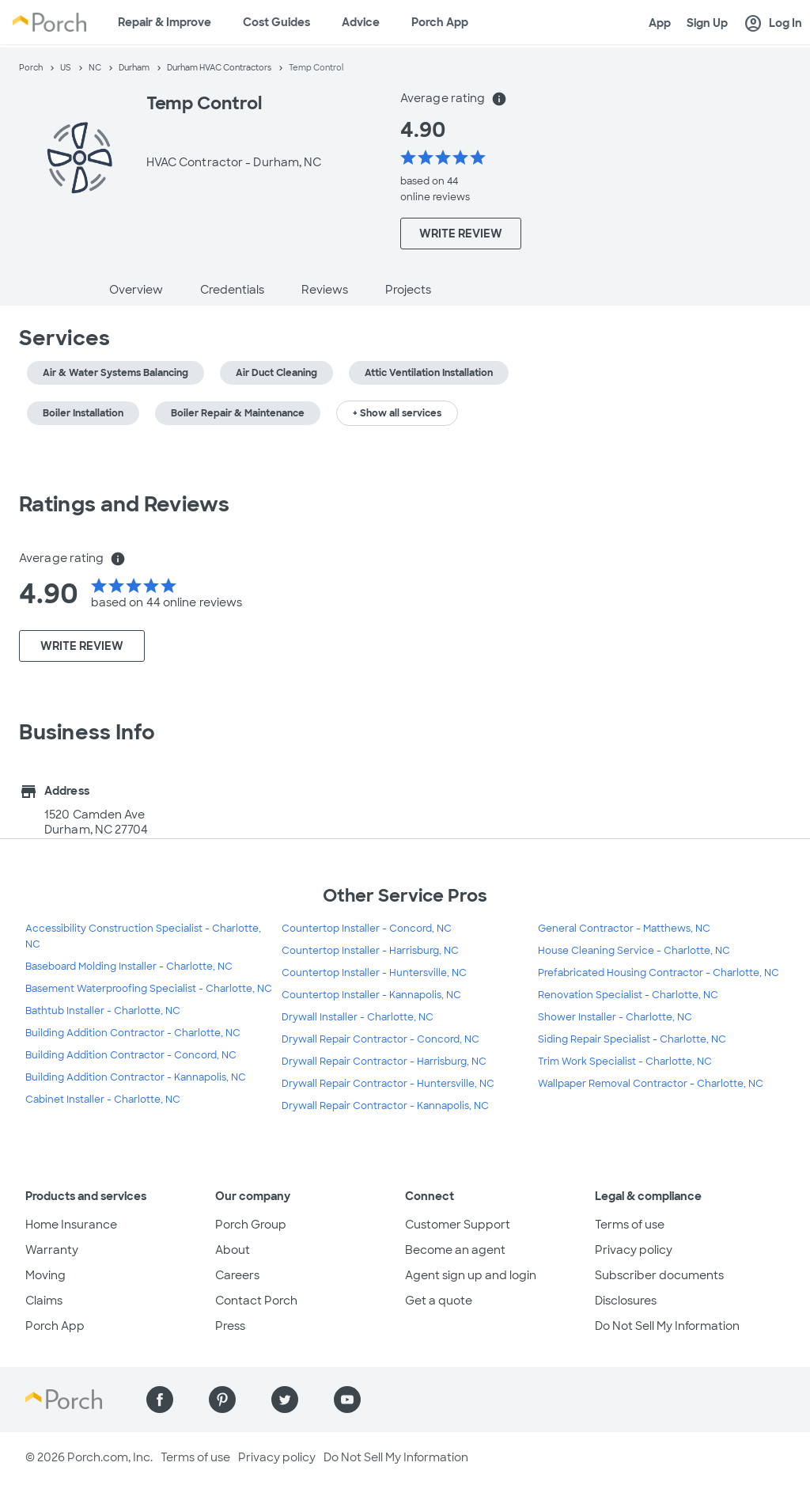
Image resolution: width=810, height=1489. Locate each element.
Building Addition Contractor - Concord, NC (131, 1055)
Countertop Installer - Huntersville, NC (374, 973)
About (232, 1250)
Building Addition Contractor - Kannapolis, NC (135, 1077)
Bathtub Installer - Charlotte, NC (102, 1011)
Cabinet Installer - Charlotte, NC (102, 1099)
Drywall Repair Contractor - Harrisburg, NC (384, 1061)
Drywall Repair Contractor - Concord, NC (380, 1039)
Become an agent (455, 1250)
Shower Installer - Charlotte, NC (615, 1017)
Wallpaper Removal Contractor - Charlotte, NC (650, 1083)
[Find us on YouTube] (347, 1399)
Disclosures (626, 1300)
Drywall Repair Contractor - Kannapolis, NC (385, 1106)
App (660, 23)
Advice (361, 22)
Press (230, 1326)
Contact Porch (256, 1300)
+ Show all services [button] (397, 413)
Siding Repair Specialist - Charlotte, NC (632, 1039)
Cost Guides (276, 22)
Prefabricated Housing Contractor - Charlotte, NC (658, 973)
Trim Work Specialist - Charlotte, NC (625, 1061)
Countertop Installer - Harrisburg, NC (370, 950)
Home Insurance (71, 1224)
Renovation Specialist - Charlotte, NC (628, 995)
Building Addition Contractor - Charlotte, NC (132, 1033)
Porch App (439, 22)
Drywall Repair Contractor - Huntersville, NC (388, 1083)
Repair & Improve (164, 22)
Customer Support (457, 1224)
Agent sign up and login (470, 1275)
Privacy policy (633, 1250)
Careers (237, 1275)
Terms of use (629, 1224)
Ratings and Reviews (124, 504)
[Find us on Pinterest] (222, 1399)
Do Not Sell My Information (667, 1326)
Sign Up (707, 23)
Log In (773, 24)
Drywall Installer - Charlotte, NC (357, 1017)
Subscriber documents (659, 1275)
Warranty (51, 1250)
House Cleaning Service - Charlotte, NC (634, 950)
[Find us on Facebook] (159, 1399)
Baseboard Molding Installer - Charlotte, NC (129, 966)
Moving (45, 1275)
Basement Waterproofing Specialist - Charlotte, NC (148, 988)
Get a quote (438, 1300)
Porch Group (250, 1224)
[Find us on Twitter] (284, 1399)
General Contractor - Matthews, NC (624, 928)
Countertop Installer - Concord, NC (367, 928)
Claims (43, 1300)
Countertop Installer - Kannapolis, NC (371, 995)
